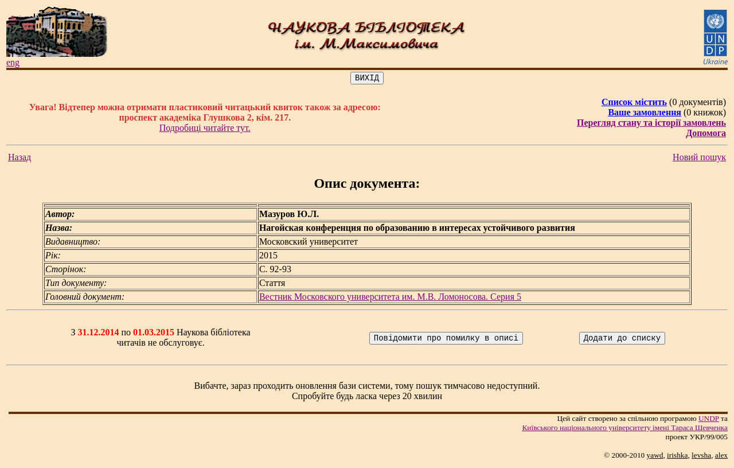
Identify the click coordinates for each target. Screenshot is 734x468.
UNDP (708, 420)
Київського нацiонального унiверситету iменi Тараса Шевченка (625, 429)
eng (12, 62)
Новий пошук (699, 159)
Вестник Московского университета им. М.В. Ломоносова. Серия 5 (390, 298)
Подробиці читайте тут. (205, 129)
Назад (19, 159)
